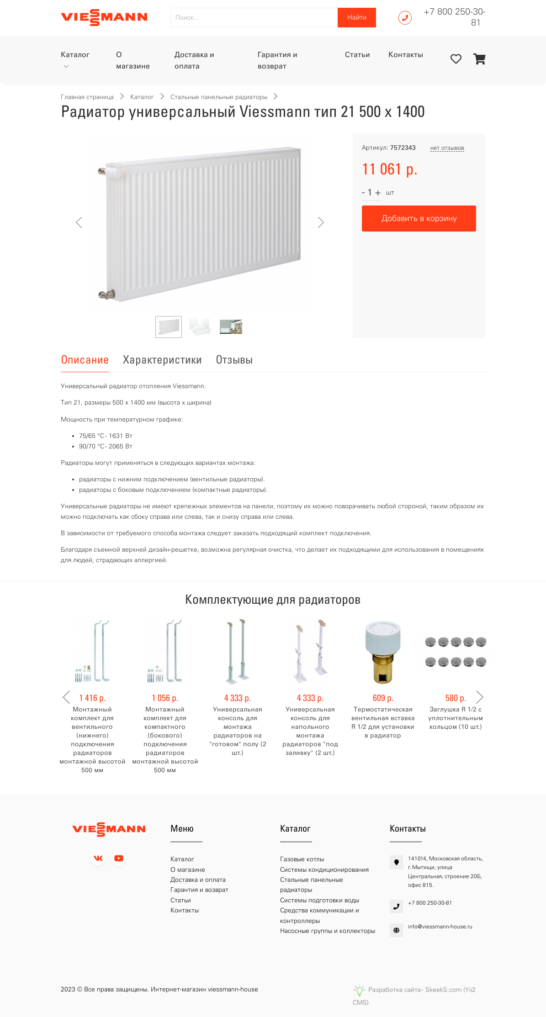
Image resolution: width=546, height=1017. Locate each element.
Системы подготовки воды (319, 900)
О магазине (133, 60)
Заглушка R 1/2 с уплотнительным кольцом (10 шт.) (455, 718)
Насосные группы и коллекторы (327, 931)
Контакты (405, 54)
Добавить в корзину (419, 218)
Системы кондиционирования (324, 870)
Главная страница (87, 97)
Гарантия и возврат (277, 60)
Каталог (75, 54)
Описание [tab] (85, 359)
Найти (356, 17)
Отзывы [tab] (234, 359)
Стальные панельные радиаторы (218, 97)
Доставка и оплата (194, 60)
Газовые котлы (302, 859)
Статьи (357, 54)
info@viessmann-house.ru (440, 926)
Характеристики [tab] (162, 359)
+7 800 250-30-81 (455, 17)
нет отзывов (447, 147)
